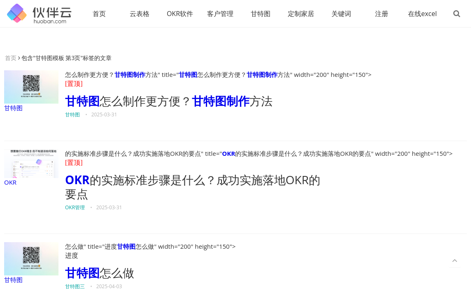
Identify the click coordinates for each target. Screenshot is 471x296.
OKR (31, 167)
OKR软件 (180, 13)
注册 (381, 13)
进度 (71, 255)
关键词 (341, 13)
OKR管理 (75, 207)
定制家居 (301, 13)
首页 (99, 13)
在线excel (422, 13)
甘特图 (260, 13)
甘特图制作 (129, 74)
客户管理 (220, 13)
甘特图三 (75, 286)
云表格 (139, 13)
